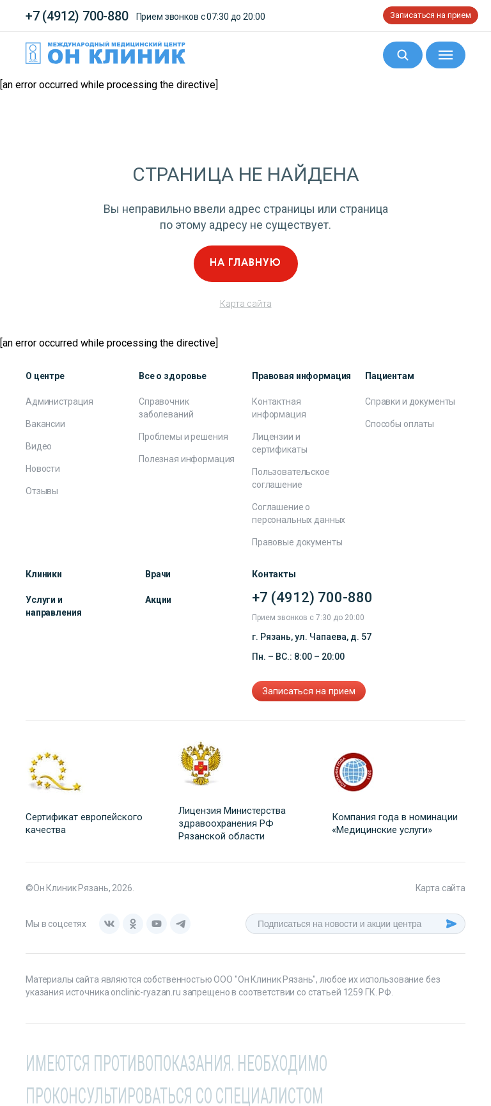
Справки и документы (410, 401)
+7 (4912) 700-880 (77, 16)
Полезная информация (187, 459)
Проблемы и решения (183, 437)
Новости (43, 468)
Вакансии (45, 424)
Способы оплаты (399, 424)
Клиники (44, 574)
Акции (158, 600)
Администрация (59, 401)
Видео (39, 446)
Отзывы (42, 491)
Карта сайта (246, 304)
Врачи (158, 574)
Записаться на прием (430, 15)
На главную (245, 263)
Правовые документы (297, 542)
